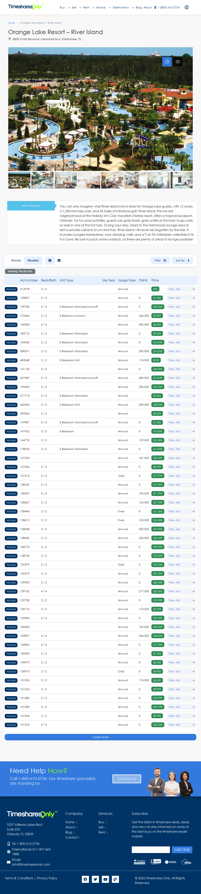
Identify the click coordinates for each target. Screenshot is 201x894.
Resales (33, 260)
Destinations (123, 7)
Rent (89, 7)
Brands (104, 7)
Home (69, 822)
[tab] (167, 61)
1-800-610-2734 (28, 843)
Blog (139, 7)
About (147, 7)
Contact (71, 837)
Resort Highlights (31, 205)
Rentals (16, 260)
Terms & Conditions (19, 878)
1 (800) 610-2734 (169, 7)
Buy (65, 7)
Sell (76, 7)
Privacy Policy (47, 878)
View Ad (181, 289)
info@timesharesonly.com (31, 864)
